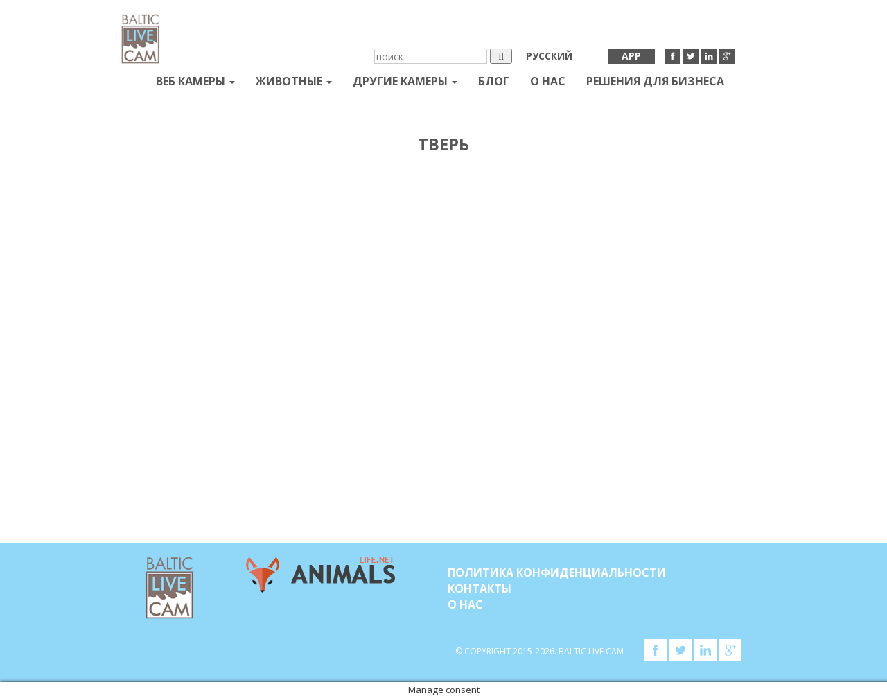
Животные (294, 81)
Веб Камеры (195, 81)
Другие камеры (405, 81)
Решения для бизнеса (655, 81)
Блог (493, 81)
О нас (547, 81)
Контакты (479, 588)
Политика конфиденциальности (557, 572)
